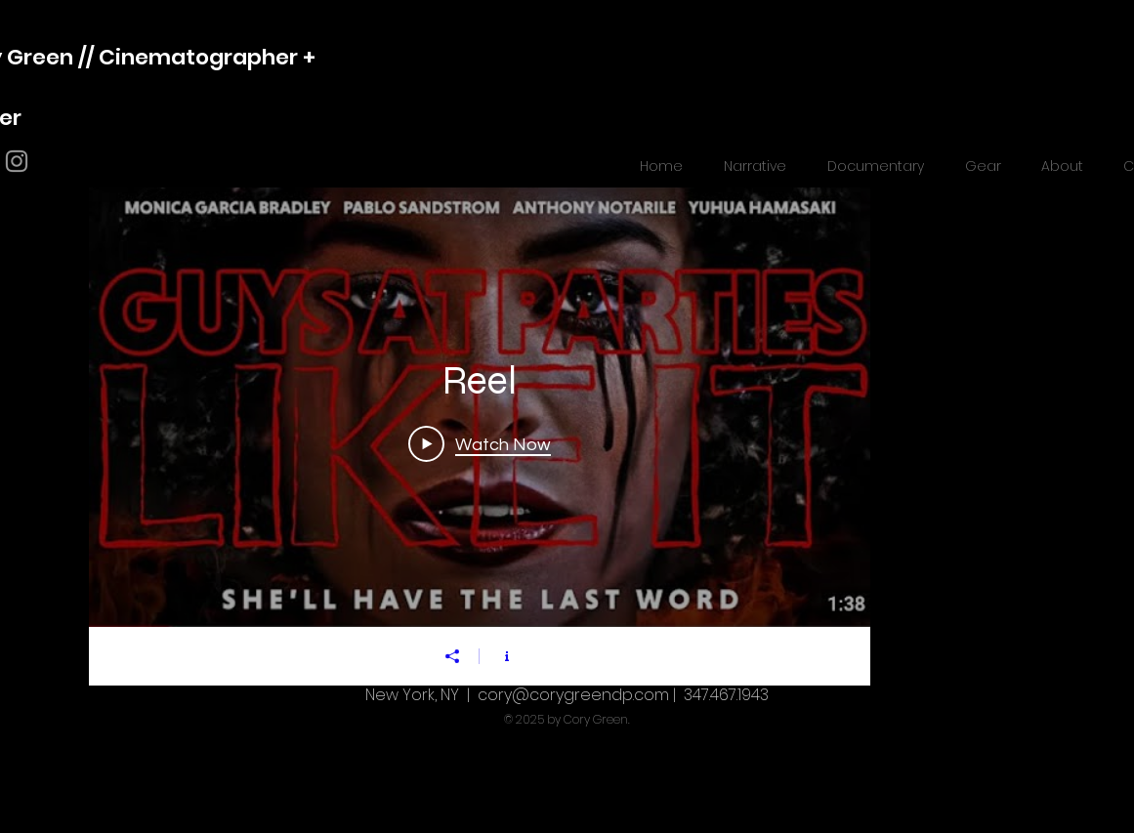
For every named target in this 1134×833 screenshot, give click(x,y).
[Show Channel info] (507, 656)
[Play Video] (479, 443)
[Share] (452, 656)
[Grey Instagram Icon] (16, 161)
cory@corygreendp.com (573, 695)
